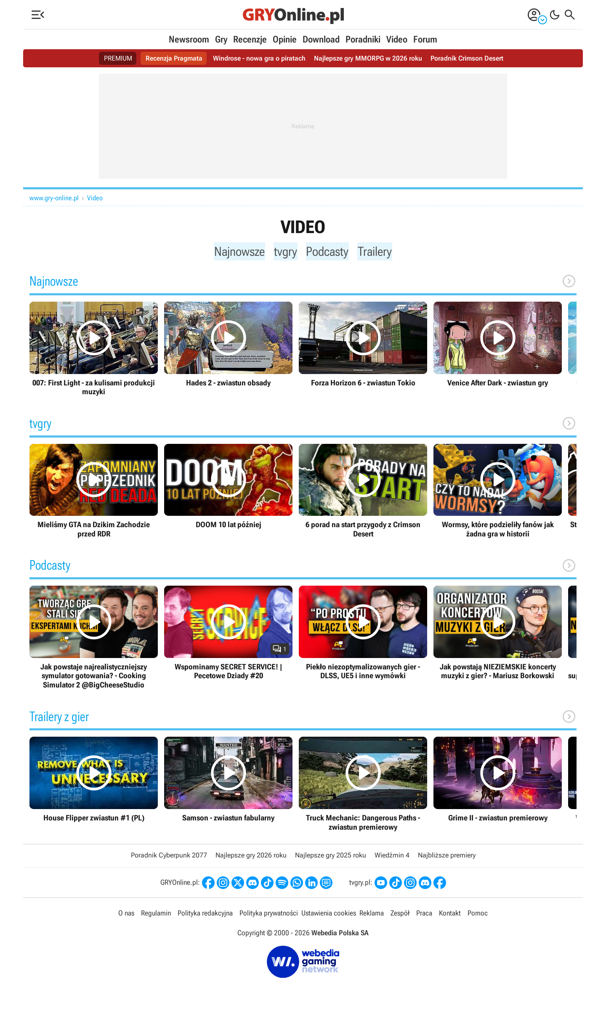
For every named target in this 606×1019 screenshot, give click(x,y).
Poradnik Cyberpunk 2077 (169, 858)
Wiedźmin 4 (392, 858)
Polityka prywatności (268, 915)
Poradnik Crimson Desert (467, 58)
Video (396, 39)
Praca (424, 915)
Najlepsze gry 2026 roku (251, 858)
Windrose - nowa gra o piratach (259, 58)
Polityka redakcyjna (205, 915)
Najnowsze (238, 252)
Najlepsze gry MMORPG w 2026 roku (368, 58)
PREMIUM (118, 58)
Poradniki (363, 39)
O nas (126, 915)
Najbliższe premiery (447, 858)
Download (321, 39)
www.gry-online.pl (54, 198)
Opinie (285, 39)
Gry (221, 39)
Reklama (371, 915)
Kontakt (450, 915)
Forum (425, 39)
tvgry (286, 252)
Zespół (400, 915)
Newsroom (189, 39)
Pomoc (478, 915)
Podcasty (328, 252)
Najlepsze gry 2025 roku (330, 858)
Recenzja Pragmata (174, 58)
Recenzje (250, 39)
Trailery (378, 252)
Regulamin (156, 915)
